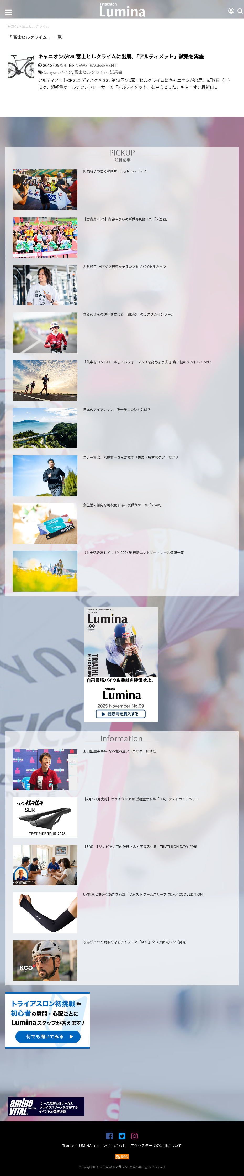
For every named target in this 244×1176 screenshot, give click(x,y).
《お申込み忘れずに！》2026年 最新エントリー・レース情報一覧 (133, 552)
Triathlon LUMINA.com (80, 1145)
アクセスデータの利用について (156, 1145)
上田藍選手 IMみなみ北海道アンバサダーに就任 (119, 751)
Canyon (50, 72)
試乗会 (116, 72)
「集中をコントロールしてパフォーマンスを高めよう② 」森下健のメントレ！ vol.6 (147, 362)
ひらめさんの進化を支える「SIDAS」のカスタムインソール (128, 314)
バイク (66, 72)
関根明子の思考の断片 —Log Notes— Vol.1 (115, 171)
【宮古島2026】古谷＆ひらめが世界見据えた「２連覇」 (126, 219)
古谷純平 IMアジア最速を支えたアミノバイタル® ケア (125, 267)
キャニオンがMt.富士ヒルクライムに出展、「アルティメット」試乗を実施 (121, 56)
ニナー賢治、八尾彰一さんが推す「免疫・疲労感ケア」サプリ (131, 457)
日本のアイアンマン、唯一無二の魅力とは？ (117, 409)
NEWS (81, 65)
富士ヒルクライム (91, 72)
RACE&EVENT (102, 65)
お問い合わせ (115, 1145)
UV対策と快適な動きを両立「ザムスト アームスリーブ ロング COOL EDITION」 (144, 894)
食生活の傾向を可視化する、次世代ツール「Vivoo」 (123, 505)
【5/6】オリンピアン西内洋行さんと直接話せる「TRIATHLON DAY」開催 (140, 846)
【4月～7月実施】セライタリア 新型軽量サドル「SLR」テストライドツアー (141, 799)
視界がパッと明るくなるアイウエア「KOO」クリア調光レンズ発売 (134, 942)
